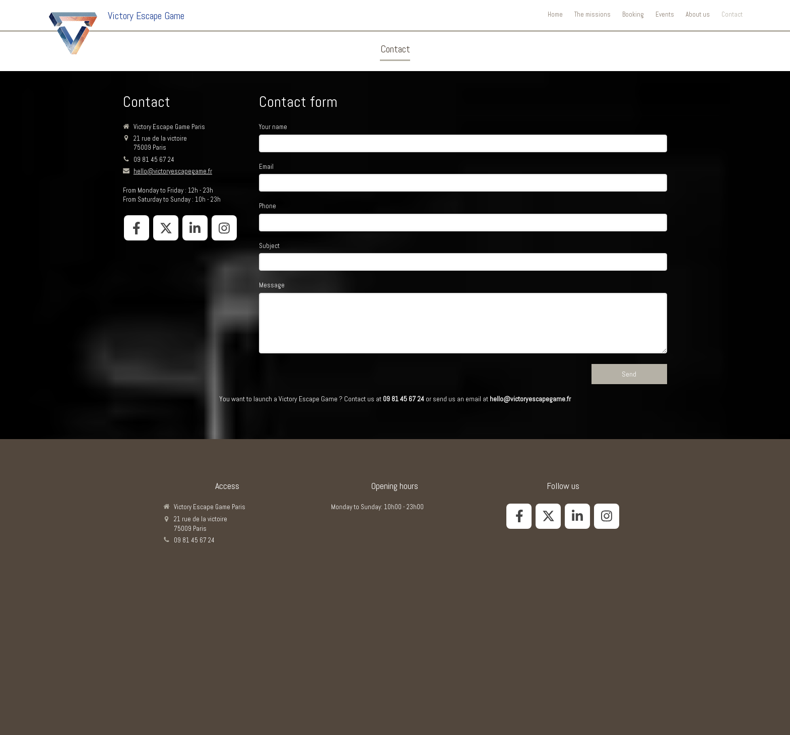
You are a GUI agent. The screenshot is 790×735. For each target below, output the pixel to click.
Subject (269, 245)
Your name (273, 126)
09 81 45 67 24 (154, 159)
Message (272, 285)
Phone (267, 206)
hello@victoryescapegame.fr (173, 171)
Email (266, 166)
